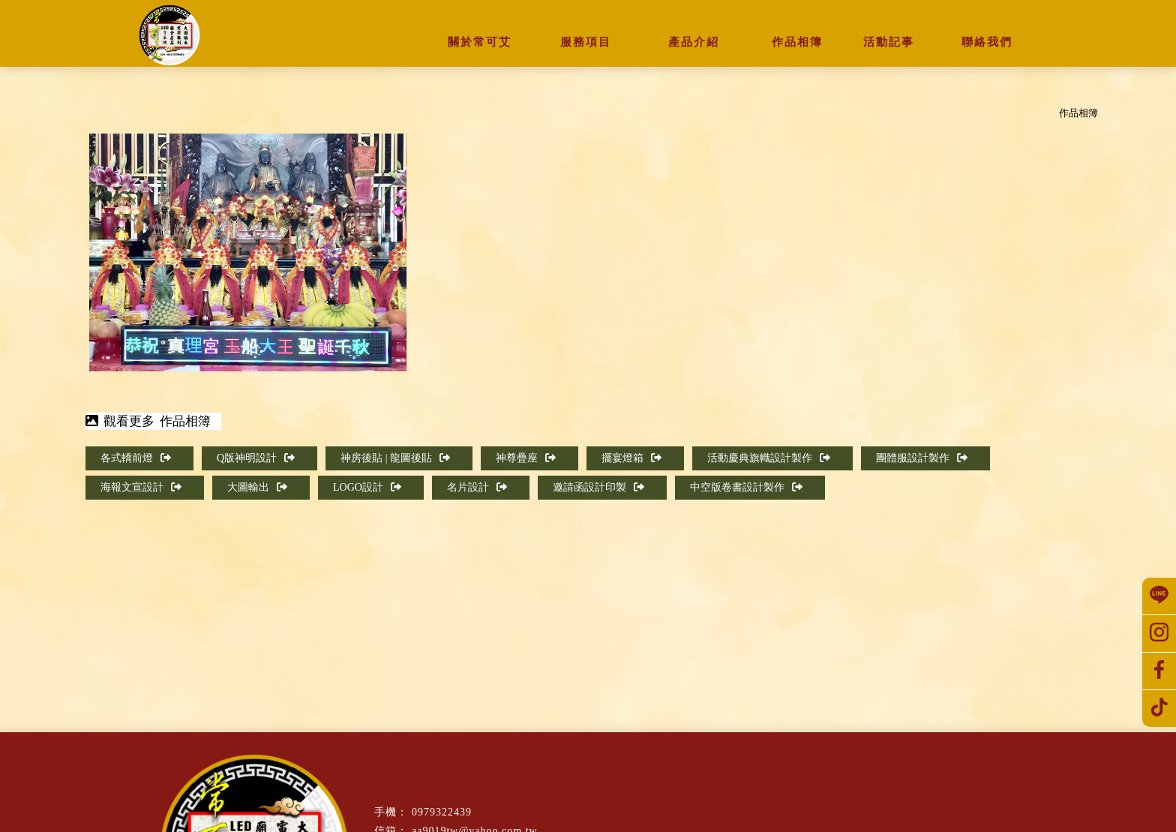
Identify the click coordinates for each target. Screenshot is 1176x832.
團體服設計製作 (922, 458)
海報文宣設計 (141, 487)
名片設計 (477, 487)
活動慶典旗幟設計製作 (768, 458)
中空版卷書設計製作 (746, 487)
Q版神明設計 (256, 458)
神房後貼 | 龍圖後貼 (395, 458)
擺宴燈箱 (632, 458)
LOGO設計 (367, 487)
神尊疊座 (526, 458)
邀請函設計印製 (598, 487)
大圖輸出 (257, 487)
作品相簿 (1078, 113)
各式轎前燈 (135, 458)
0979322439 (442, 812)
